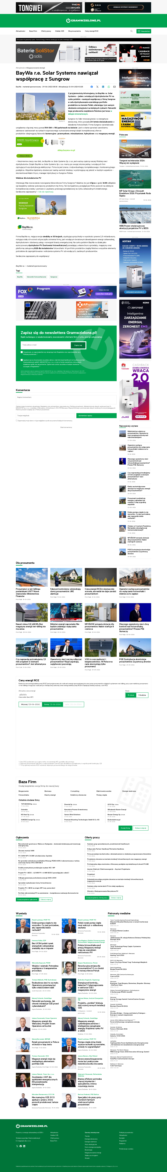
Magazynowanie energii (36, 68)
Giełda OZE (59, 31)
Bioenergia (88, 1150)
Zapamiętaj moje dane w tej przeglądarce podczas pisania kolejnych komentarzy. (45, 421)
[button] (131, 31)
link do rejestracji (46, 192)
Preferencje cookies (126, 1149)
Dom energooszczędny (93, 1147)
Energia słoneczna (91, 1139)
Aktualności (20, 31)
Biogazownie (24, 791)
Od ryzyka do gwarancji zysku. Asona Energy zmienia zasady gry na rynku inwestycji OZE (45, 39)
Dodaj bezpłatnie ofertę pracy (96, 898)
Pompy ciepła (102, 795)
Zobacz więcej (140, 828)
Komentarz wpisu (85, 416)
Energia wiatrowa (129, 791)
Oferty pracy (46, 31)
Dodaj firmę (125, 828)
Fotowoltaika (24, 795)
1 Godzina (142, 695)
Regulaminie (24, 374)
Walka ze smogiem (91, 1155)
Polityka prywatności (126, 1132)
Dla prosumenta (74, 31)
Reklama (122, 1143)
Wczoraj (30, 704)
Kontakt (121, 1138)
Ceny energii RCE (91, 31)
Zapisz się (78, 345)
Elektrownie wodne (104, 791)
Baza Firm (33, 31)
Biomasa (48, 791)
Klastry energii (50, 795)
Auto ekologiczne (91, 1144)
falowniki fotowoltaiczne (36, 277)
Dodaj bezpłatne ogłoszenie (27, 899)
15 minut (131, 695)
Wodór (87, 1158)
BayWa (20, 277)
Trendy (87, 1136)
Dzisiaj (52, 704)
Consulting (74, 791)
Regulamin (44, 406)
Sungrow (53, 277)
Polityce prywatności (37, 374)
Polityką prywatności (76, 406)
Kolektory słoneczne (78, 795)
